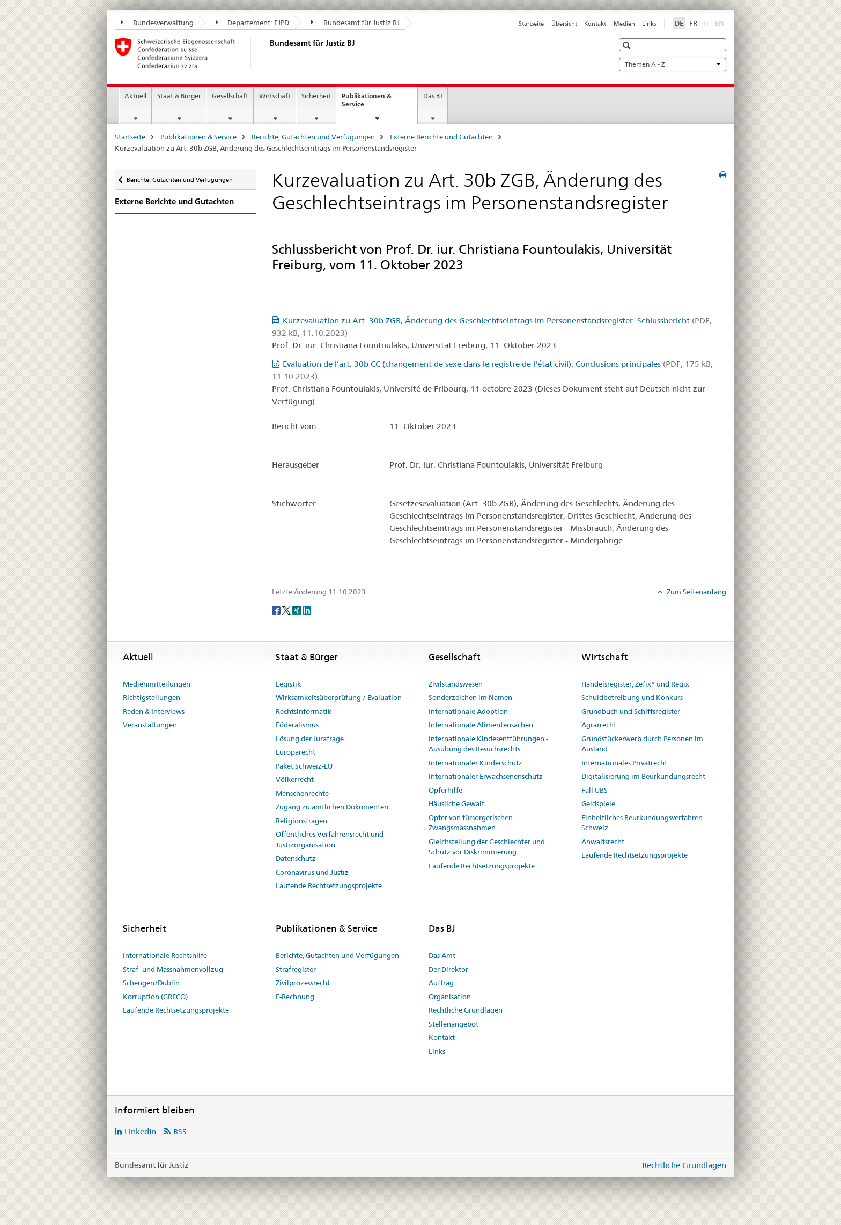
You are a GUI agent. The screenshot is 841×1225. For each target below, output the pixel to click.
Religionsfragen (301, 820)
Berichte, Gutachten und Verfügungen (313, 136)
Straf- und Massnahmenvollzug (173, 969)
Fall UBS (594, 790)
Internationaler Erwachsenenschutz (486, 776)
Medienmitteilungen (156, 684)
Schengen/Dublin (151, 982)
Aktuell (135, 96)
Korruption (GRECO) (155, 996)
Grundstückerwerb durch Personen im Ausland (642, 744)
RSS (180, 1131)
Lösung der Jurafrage (310, 738)
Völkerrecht (295, 779)
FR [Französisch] (693, 23)
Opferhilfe (445, 790)
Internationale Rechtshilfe (165, 955)
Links (649, 23)
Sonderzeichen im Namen (470, 697)
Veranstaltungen (150, 724)
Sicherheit (316, 96)
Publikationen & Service (367, 103)
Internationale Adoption (468, 711)
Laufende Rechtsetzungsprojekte (329, 885)
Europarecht (295, 752)
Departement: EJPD (253, 22)
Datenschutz (296, 858)
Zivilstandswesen (456, 684)
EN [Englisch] (720, 22)
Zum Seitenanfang (695, 591)
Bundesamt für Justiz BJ (355, 22)
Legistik (288, 684)
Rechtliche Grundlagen (466, 1010)
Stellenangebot (453, 1024)
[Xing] (297, 610)
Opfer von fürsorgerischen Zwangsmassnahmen (471, 822)
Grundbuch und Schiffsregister (630, 711)
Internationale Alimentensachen (481, 724)
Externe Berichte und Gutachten (441, 136)
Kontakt (595, 23)
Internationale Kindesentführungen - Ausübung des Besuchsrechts (488, 744)
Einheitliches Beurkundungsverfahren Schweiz (642, 822)
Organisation (450, 996)
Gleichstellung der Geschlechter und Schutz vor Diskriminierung (487, 847)
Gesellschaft (230, 96)
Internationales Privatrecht (624, 762)
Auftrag (441, 982)
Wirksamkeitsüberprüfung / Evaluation (339, 697)
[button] (628, 45)
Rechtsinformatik (303, 711)
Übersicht (564, 23)
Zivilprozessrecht (303, 982)
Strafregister (296, 969)
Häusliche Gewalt (456, 803)
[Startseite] (267, 53)
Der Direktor (448, 969)
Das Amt (442, 955)
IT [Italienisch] (707, 22)
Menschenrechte (302, 793)
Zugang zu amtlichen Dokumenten (332, 806)
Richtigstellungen (151, 697)
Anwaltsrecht (602, 841)
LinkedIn (140, 1131)
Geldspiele (598, 803)
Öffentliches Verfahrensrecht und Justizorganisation (329, 839)
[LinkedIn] (307, 610)
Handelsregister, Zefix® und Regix (635, 684)
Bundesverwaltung (157, 22)
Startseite (531, 23)
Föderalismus (297, 724)
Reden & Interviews (154, 711)
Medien (624, 23)
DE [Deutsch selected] (679, 23)
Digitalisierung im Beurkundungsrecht (643, 776)
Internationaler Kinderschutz (475, 762)
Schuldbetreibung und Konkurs (632, 697)
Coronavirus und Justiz (312, 872)
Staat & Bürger (179, 96)
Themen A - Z (672, 64)
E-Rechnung (295, 996)
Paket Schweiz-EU (304, 766)
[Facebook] (277, 610)
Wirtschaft (275, 96)
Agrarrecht (598, 724)
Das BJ (432, 96)
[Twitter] (287, 610)
